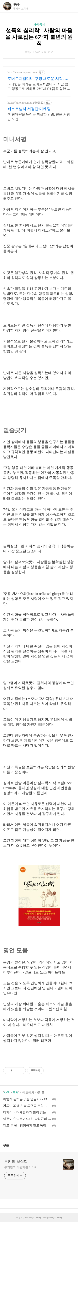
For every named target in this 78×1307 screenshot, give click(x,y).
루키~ (16, 4)
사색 (7, 1177)
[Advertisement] (36, 449)
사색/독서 (39, 24)
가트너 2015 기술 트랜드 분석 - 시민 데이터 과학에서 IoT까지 (27, 1191)
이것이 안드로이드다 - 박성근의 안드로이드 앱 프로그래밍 (27, 1204)
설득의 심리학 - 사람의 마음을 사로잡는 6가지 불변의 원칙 (39, 37)
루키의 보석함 (16, 1247)
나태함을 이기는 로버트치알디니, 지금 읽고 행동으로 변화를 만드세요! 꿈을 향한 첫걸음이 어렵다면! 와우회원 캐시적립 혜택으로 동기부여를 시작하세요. (38, 86)
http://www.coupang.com (22, 72)
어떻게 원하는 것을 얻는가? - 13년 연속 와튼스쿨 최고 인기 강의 (27, 1184)
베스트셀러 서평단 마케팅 (29, 109)
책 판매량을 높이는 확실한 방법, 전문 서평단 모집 (38, 117)
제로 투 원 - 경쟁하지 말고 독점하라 (27, 1210)
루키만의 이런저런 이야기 (20, 1252)
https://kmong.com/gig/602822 (25, 102)
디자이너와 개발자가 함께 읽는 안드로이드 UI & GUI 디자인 (27, 1197)
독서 (15, 1177)
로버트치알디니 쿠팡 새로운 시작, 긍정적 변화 (37, 79)
